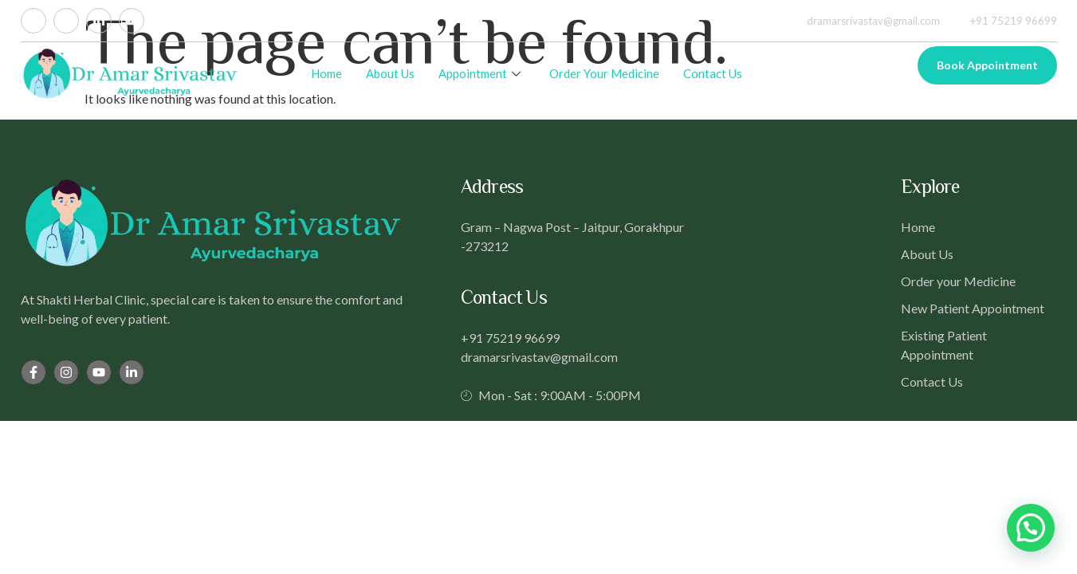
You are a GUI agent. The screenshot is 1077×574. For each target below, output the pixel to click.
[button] (1031, 528)
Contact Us (712, 73)
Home (326, 73)
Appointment (479, 73)
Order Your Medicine (604, 73)
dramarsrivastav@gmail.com (864, 20)
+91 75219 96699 (1004, 20)
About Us (390, 73)
